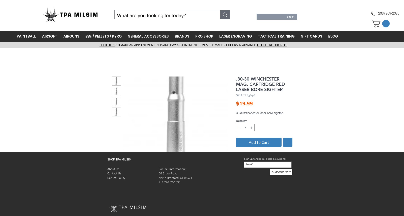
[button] (380, 23)
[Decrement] (239, 127)
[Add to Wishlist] (287, 142)
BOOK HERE (107, 45)
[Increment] (251, 127)
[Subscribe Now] (281, 172)
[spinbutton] (245, 127)
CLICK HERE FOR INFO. (272, 45)
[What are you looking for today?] (164, 15)
